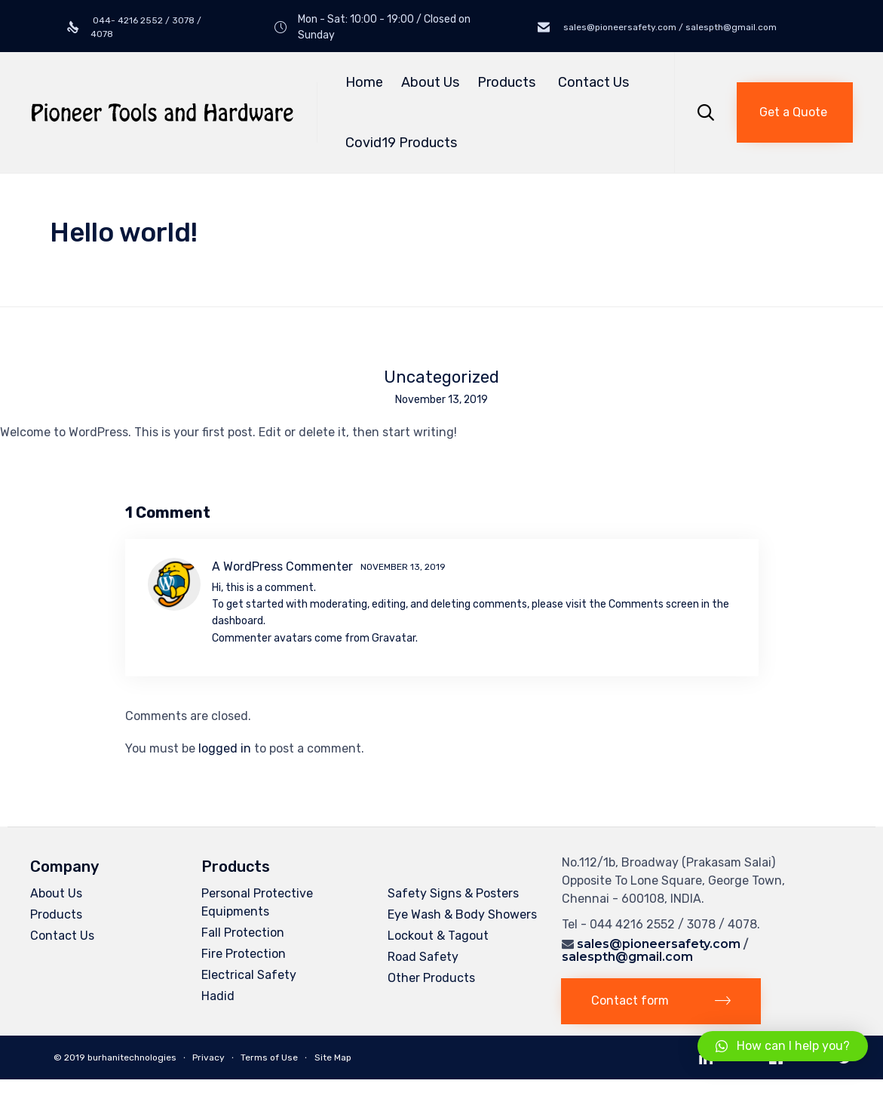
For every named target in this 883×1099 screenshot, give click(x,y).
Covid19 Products (401, 142)
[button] (795, 112)
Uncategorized (441, 377)
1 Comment (167, 512)
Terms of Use (269, 1058)
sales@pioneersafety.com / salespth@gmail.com (669, 27)
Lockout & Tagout (438, 935)
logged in (224, 748)
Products (508, 82)
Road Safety (423, 957)
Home (364, 82)
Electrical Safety (248, 975)
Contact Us (593, 82)
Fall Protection (242, 932)
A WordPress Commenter (282, 566)
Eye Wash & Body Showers (462, 914)
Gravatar (393, 638)
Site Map (332, 1058)
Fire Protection (243, 954)
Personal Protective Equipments (257, 902)
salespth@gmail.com (627, 957)
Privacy (208, 1058)
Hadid (218, 996)
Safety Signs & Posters (453, 893)
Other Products (431, 978)
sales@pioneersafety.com (658, 944)
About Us (430, 82)
